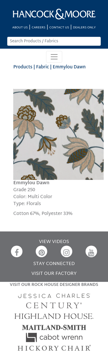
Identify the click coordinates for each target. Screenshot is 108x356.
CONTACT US (59, 27)
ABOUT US (20, 27)
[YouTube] (91, 251)
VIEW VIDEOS (54, 242)
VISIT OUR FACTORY (54, 274)
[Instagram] (66, 251)
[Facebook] (16, 251)
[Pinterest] (41, 251)
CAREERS (39, 27)
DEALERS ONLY (84, 27)
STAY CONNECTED (54, 264)
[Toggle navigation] (54, 57)
